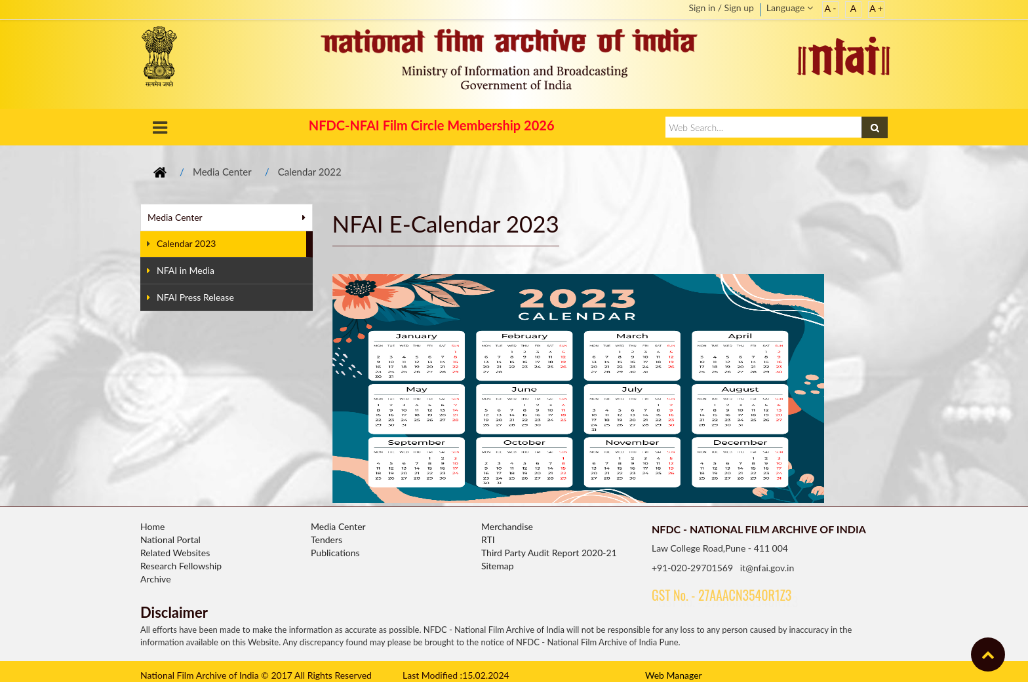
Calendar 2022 (310, 172)
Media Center (222, 172)
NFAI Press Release (190, 297)
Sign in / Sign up (720, 7)
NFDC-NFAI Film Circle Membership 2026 (432, 125)
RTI (488, 539)
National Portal (170, 539)
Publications (335, 552)
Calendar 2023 (181, 243)
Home (152, 526)
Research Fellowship (181, 565)
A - (831, 8)
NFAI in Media (180, 270)
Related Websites (175, 552)
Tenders (326, 539)
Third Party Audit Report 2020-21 (549, 552)
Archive (155, 578)
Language (789, 7)
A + (876, 8)
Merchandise (507, 526)
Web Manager (673, 675)
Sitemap (497, 565)
